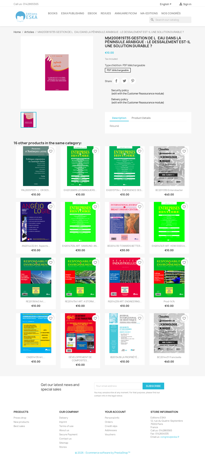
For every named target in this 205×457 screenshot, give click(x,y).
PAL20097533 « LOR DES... (35, 190)
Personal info (112, 417)
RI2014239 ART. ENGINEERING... (125, 301)
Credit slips (111, 426)
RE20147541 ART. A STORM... (80, 301)
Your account (115, 412)
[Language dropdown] (166, 4)
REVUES (106, 13)
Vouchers (110, 434)
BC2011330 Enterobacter (169, 190)
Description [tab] (119, 118)
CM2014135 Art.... (35, 357)
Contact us (65, 438)
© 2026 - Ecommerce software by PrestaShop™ (102, 452)
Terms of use (66, 426)
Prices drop (20, 417)
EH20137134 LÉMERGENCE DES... (124, 190)
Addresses (111, 430)
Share (116, 81)
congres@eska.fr (169, 436)
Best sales (19, 426)
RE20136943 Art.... (36, 301)
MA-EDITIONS (149, 13)
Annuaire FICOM (126, 13)
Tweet (124, 81)
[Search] (170, 20)
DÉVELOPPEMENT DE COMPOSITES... (80, 359)
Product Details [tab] (141, 118)
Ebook (92, 13)
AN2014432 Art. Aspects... (36, 245)
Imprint (63, 421)
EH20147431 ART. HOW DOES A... (169, 245)
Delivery (63, 417)
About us (64, 430)
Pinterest (132, 81)
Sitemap (63, 442)
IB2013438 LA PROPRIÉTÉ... (124, 357)
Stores (63, 446)
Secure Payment (68, 434)
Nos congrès (171, 13)
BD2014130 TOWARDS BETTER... (124, 245)
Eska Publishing (72, 13)
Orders (109, 421)
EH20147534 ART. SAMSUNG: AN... (80, 245)
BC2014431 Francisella (169, 357)
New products (21, 421)
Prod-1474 (169, 301)
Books (52, 13)
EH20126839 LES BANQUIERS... (80, 190)
